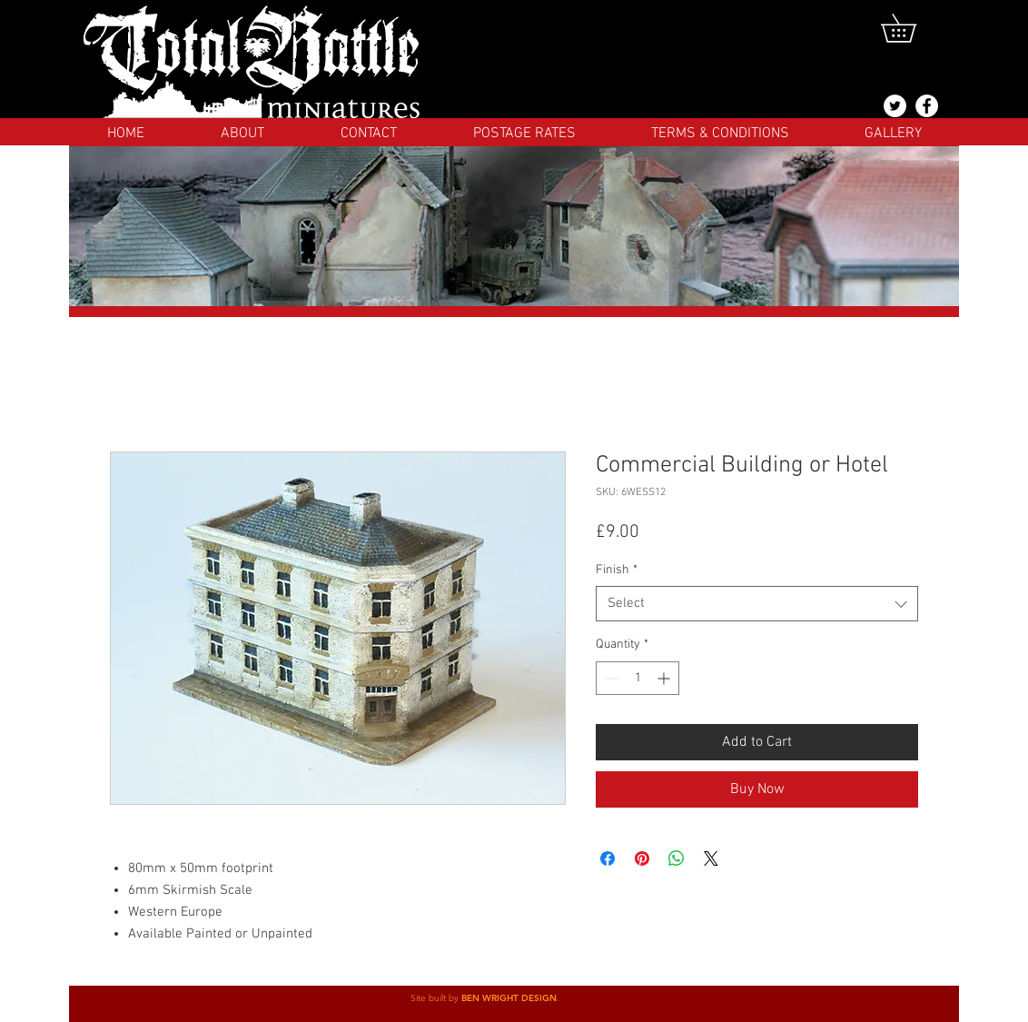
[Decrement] (609, 678)
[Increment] (665, 678)
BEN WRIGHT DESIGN (509, 998)
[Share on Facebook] (607, 858)
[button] (912, 28)
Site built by (435, 998)
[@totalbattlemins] (895, 105)
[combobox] (757, 603)
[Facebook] (926, 105)
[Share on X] (711, 858)
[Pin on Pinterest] (642, 858)
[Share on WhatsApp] (676, 858)
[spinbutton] (637, 678)
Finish (617, 570)
